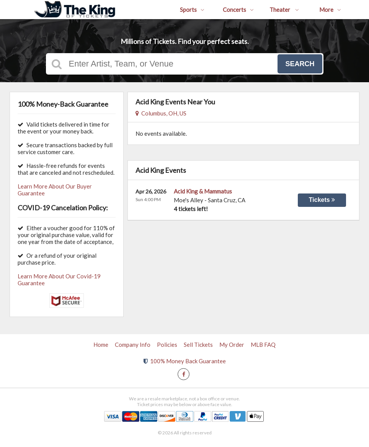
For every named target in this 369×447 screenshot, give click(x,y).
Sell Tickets (198, 344)
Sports (192, 9)
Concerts (238, 9)
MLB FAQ (263, 344)
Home (100, 344)
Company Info (132, 344)
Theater (284, 9)
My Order (231, 344)
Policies (167, 344)
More (330, 9)
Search (299, 64)
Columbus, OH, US (161, 113)
